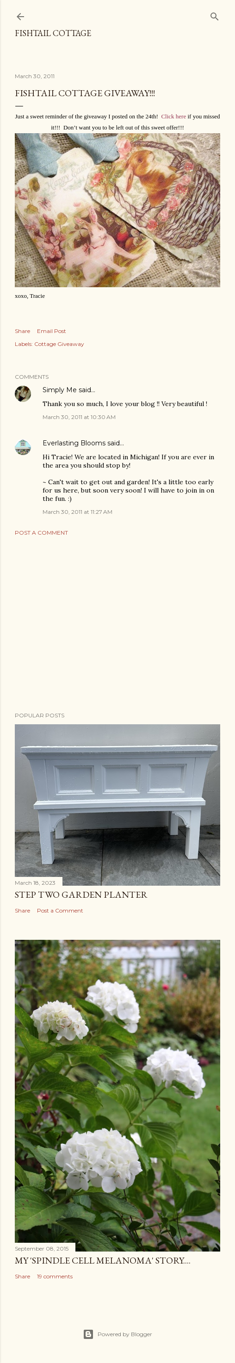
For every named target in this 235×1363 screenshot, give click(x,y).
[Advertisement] (117, 624)
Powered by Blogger (117, 1334)
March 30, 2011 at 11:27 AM (77, 511)
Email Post (51, 330)
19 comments (55, 1276)
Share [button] (22, 330)
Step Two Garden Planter (81, 894)
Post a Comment (41, 532)
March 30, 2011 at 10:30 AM (79, 416)
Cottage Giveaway (59, 343)
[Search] (214, 15)
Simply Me (60, 390)
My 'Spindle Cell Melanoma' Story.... (103, 1260)
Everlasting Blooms (74, 443)
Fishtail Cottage (53, 33)
